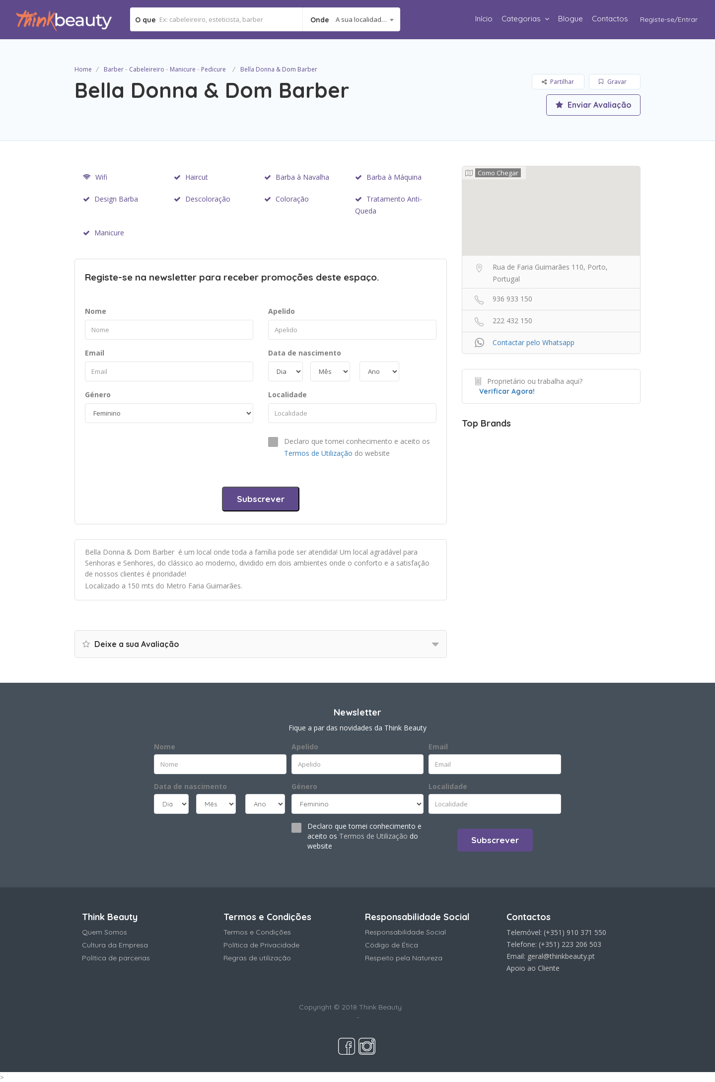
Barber (114, 69)
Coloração (286, 199)
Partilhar (558, 81)
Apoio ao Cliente (533, 968)
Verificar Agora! (507, 391)
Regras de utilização (257, 957)
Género (98, 394)
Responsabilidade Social (405, 932)
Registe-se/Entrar (669, 19)
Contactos (610, 18)
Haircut (191, 177)
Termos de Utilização (318, 453)
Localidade (287, 394)
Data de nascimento (304, 353)
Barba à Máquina (388, 177)
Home (83, 69)
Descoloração (202, 199)
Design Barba (110, 199)
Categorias (521, 18)
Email (94, 353)
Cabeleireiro (146, 69)
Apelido (281, 311)
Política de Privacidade (261, 944)
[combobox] (351, 19)
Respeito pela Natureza (403, 957)
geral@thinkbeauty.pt (561, 956)
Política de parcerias (116, 957)
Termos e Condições (257, 932)
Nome (95, 311)
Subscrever (261, 499)
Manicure (183, 69)
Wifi (95, 177)
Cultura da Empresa (115, 944)
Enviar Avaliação (594, 105)
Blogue (570, 18)
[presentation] (160, 452)
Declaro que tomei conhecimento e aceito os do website (357, 447)
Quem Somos (104, 932)
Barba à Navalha (296, 177)
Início (484, 18)
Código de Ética (391, 944)
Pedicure (213, 69)
